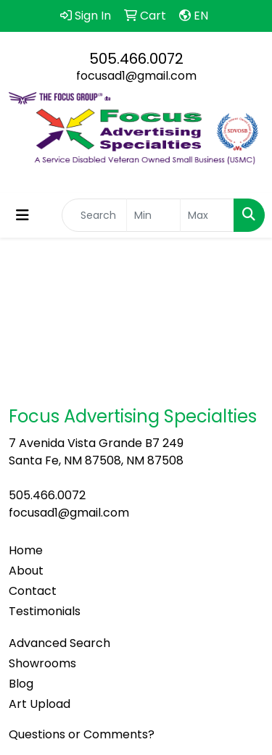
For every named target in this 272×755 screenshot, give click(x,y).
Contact (33, 591)
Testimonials (45, 611)
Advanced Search (59, 643)
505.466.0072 (136, 59)
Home (26, 550)
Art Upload (39, 704)
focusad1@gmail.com (136, 75)
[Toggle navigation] (22, 215)
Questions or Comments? (81, 734)
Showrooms (42, 663)
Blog (21, 683)
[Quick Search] (94, 215)
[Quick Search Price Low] (153, 215)
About (26, 570)
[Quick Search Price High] (207, 215)
